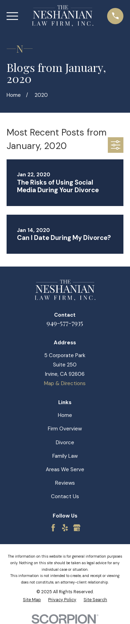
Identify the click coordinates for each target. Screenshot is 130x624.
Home (65, 415)
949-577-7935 (64, 322)
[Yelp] (65, 527)
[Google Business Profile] (76, 527)
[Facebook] (53, 527)
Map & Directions (65, 383)
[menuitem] (32, 600)
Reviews (65, 482)
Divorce (65, 442)
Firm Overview (65, 428)
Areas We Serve (65, 469)
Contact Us (65, 496)
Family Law (65, 456)
